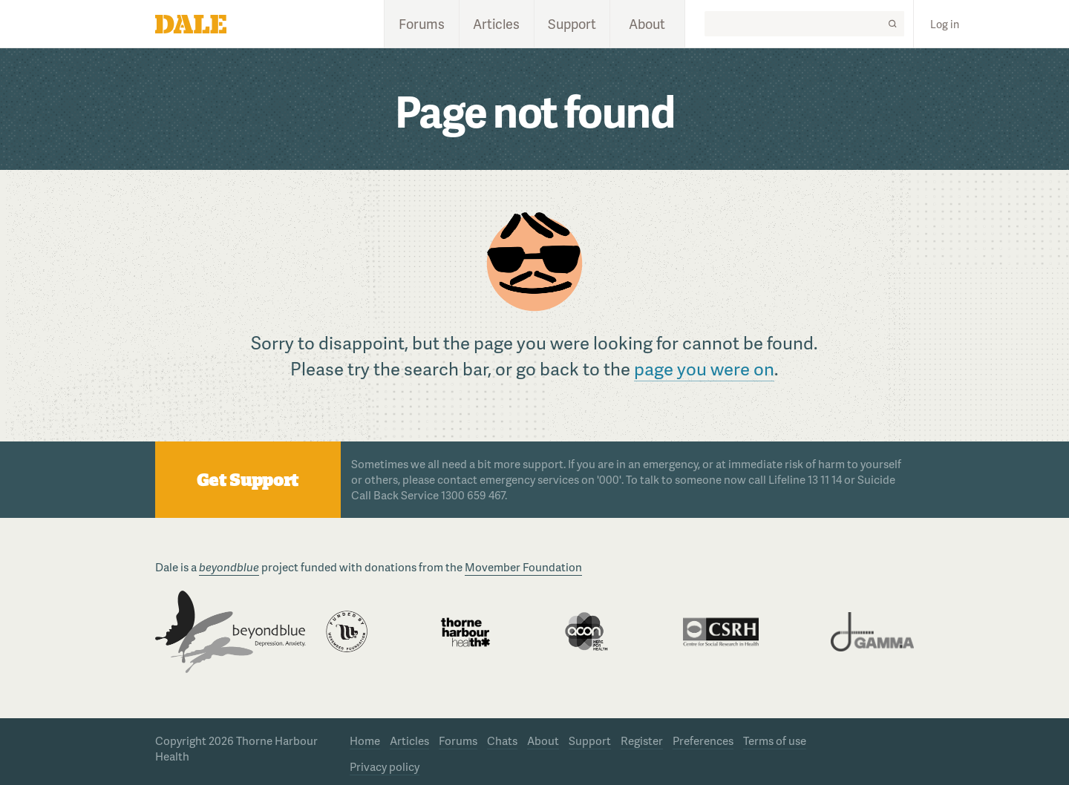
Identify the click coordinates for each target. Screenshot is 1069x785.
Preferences (703, 740)
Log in (944, 23)
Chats (502, 740)
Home (365, 740)
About (647, 23)
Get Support (247, 479)
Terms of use (774, 740)
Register (642, 740)
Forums (422, 23)
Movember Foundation (523, 567)
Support (572, 23)
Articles (496, 23)
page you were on (704, 368)
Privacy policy (384, 766)
